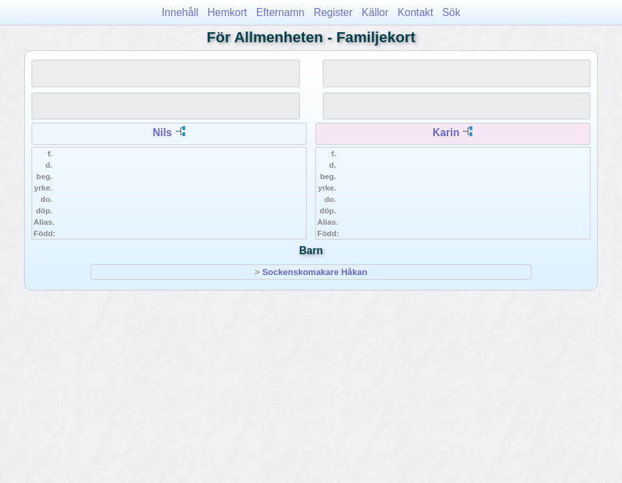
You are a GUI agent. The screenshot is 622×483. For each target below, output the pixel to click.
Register (332, 12)
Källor (375, 12)
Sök (451, 12)
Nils (162, 132)
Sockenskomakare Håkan (315, 272)
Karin (446, 132)
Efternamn (280, 12)
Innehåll (180, 12)
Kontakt (415, 12)
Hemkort (227, 12)
